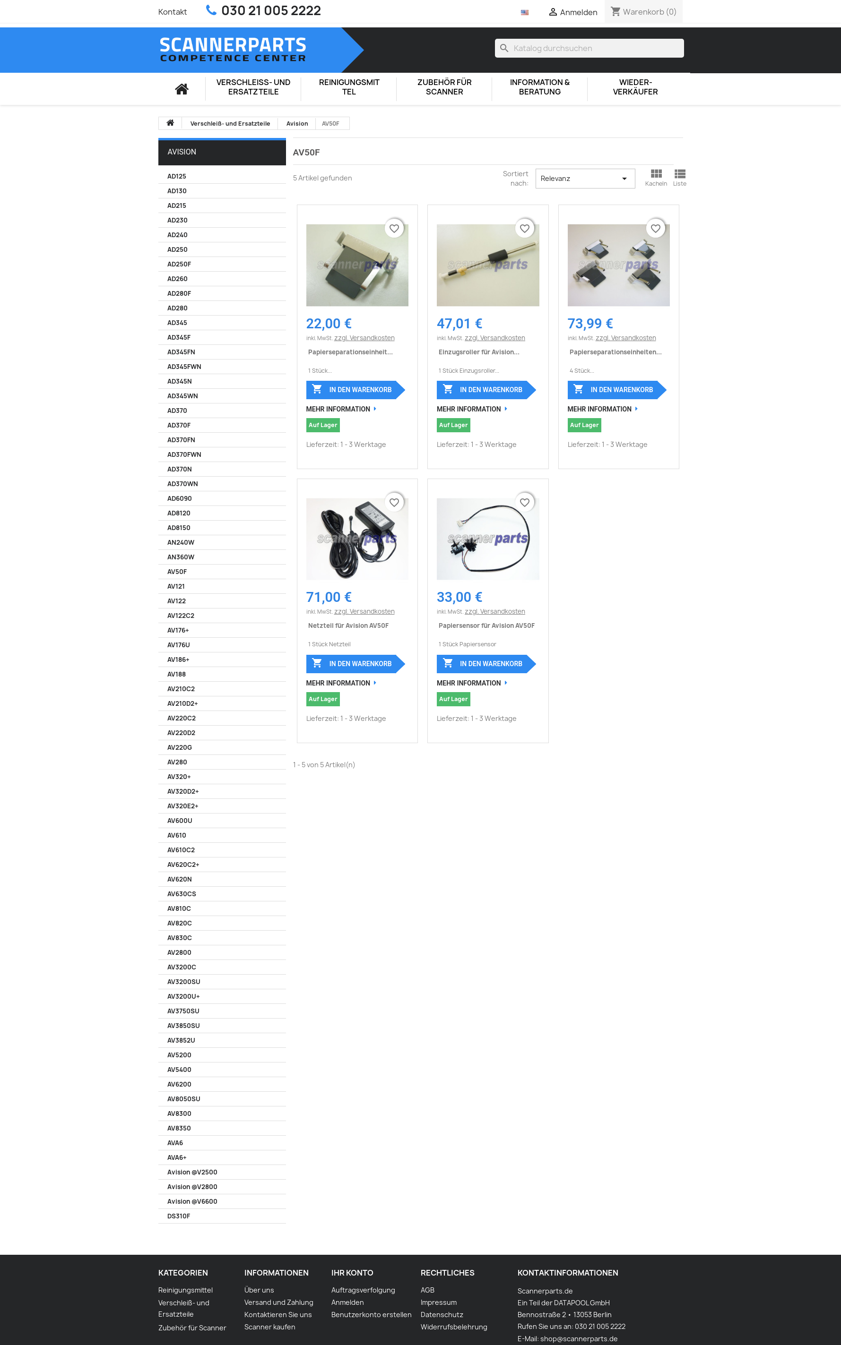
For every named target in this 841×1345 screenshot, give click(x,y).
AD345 (177, 322)
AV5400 (179, 1069)
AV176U (178, 645)
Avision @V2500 (192, 1172)
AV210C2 (181, 689)
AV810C (179, 908)
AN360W (180, 557)
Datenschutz (442, 1314)
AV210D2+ (182, 703)
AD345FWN (184, 366)
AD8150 (179, 527)
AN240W (180, 542)
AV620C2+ (183, 864)
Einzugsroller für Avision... (479, 352)
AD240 (177, 235)
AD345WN (182, 396)
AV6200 (179, 1084)
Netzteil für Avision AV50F (348, 625)
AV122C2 (180, 615)
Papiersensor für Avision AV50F (487, 625)
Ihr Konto (352, 1273)
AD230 (177, 220)
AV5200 (179, 1055)
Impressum (439, 1302)
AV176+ (178, 630)
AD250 (177, 249)
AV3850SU (183, 1025)
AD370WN (182, 484)
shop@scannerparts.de (579, 1338)
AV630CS (181, 894)
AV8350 (179, 1128)
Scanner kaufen (269, 1326)
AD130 (177, 191)
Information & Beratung (540, 87)
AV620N (179, 879)
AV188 (176, 674)
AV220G (179, 747)
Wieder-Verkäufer (635, 87)
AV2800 (179, 952)
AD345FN (181, 352)
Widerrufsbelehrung (454, 1326)
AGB (427, 1289)
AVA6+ (177, 1157)
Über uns (259, 1289)
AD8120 (179, 513)
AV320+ (179, 776)
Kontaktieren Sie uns (278, 1314)
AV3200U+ (183, 996)
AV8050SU (183, 1099)
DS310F (178, 1216)
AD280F (179, 293)
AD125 (176, 176)
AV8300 (179, 1113)
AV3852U (181, 1040)
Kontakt (172, 12)
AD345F (179, 337)
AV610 (176, 835)
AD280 (177, 308)
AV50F (177, 571)
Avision (182, 151)
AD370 (177, 410)
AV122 (176, 601)
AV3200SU (183, 981)
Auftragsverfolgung (363, 1289)
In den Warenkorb (351, 388)
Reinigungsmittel (349, 87)
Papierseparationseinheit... (350, 352)
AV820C (179, 923)
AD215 (176, 205)
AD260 (177, 278)
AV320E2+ (183, 806)
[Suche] (589, 48)
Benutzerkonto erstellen (371, 1314)
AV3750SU (183, 1011)
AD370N (179, 469)
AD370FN (181, 440)
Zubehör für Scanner (444, 87)
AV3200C (181, 967)
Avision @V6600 (192, 1201)
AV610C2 (181, 850)
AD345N (179, 381)
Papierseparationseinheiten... (616, 352)
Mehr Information (338, 409)
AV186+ (178, 659)
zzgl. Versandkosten (364, 338)
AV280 (177, 762)
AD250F (179, 264)
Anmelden (347, 1302)
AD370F (179, 425)
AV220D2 (181, 732)
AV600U (179, 820)
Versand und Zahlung (278, 1302)
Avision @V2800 (192, 1186)
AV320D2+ (183, 791)
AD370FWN (184, 454)
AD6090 (179, 498)
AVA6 (175, 1143)
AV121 (176, 586)
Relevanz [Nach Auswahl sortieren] (585, 178)
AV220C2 (181, 718)
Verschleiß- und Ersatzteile (254, 87)
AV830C (179, 938)
